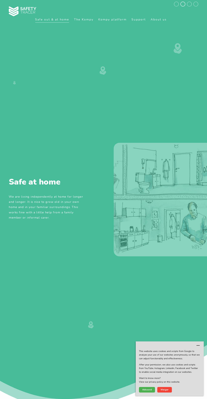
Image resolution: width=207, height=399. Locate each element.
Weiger (165, 389)
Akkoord (147, 389)
